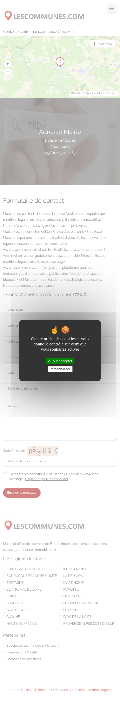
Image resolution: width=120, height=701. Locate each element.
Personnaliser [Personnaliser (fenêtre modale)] (60, 369)
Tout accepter (60, 361)
